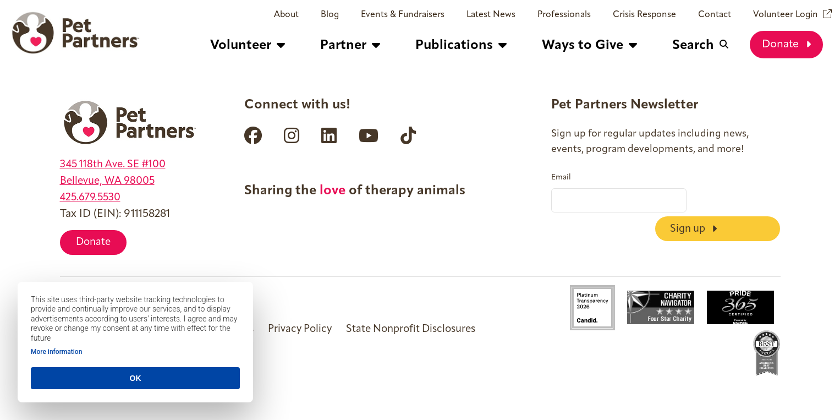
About (286, 14)
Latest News (490, 14)
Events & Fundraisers (402, 14)
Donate (786, 44)
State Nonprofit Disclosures (426, 330)
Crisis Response (644, 14)
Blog (330, 14)
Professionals (564, 14)
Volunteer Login (785, 14)
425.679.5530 (92, 197)
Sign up (737, 200)
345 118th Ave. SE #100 (116, 164)
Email (561, 178)
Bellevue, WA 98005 (110, 181)
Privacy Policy (309, 330)
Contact (714, 14)
